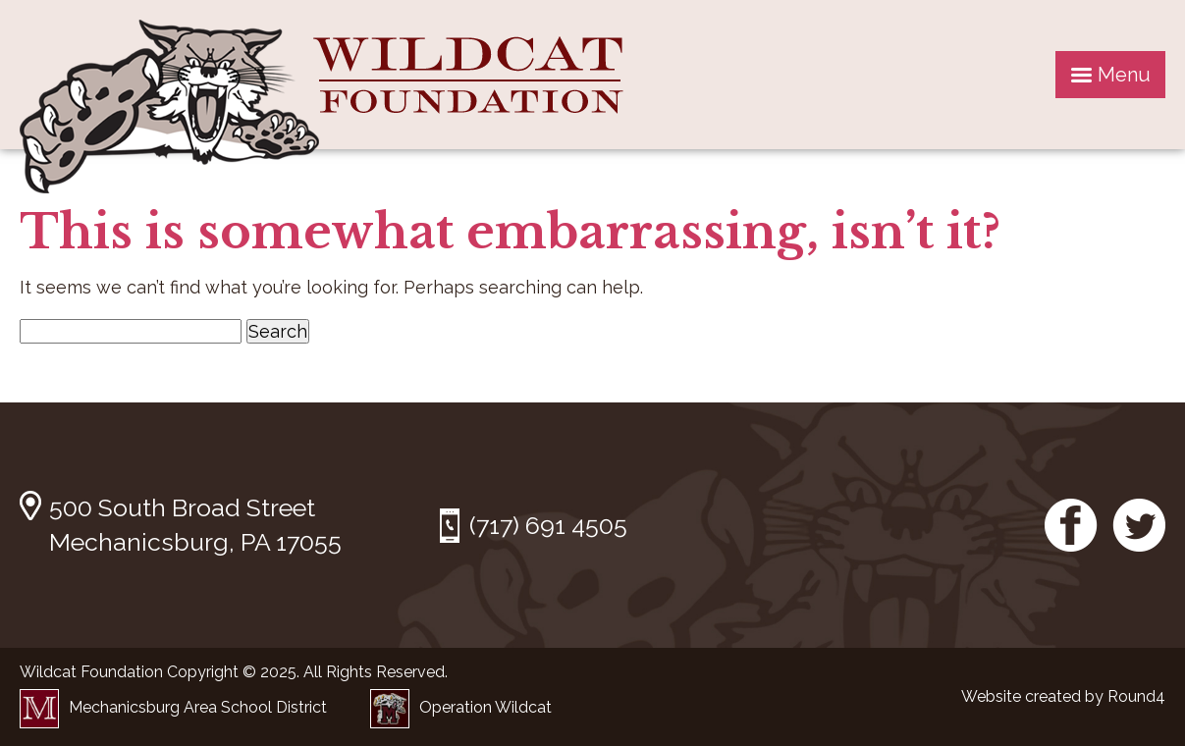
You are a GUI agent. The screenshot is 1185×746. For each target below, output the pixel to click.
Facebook (1071, 525)
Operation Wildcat (461, 707)
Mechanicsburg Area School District (173, 707)
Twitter (1138, 525)
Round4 (1136, 696)
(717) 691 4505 (548, 525)
